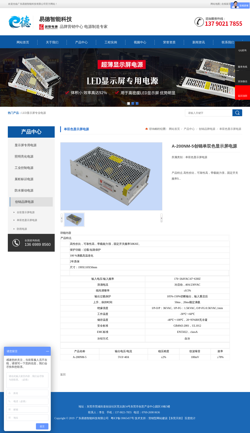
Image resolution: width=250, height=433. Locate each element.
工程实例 (110, 42)
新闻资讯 (198, 42)
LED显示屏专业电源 (33, 112)
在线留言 (226, 4)
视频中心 (140, 42)
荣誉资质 (169, 42)
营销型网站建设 (158, 418)
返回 (63, 374)
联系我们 (228, 42)
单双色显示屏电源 (230, 128)
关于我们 (52, 42)
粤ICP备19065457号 (122, 418)
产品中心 (81, 42)
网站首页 (23, 42)
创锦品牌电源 (207, 128)
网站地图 (215, 4)
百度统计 (190, 418)
